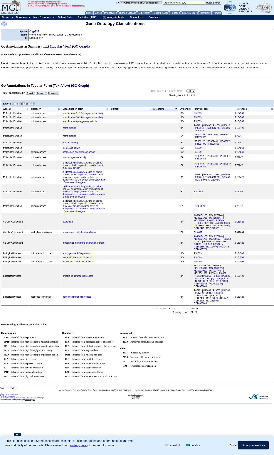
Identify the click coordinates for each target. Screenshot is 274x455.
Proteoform (158, 109)
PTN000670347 (201, 223)
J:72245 (239, 191)
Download (21, 17)
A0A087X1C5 (200, 215)
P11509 (216, 125)
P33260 (207, 276)
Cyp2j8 (34, 31)
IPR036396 (200, 137)
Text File (17, 104)
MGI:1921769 (200, 218)
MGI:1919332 (200, 270)
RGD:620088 (200, 283)
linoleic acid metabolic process (78, 261)
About (4, 12)
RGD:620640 (213, 179)
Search (6, 17)
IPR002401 (212, 134)
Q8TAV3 (215, 223)
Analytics (193, 445)
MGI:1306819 (216, 268)
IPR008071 (225, 134)
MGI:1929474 (216, 218)
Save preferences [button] (253, 445)
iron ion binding (70, 142)
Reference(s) (241, 109)
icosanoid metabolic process (77, 257)
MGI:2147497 (216, 270)
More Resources (42, 17)
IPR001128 (199, 134)
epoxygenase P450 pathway (77, 253)
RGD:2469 (200, 179)
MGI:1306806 (214, 265)
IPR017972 (200, 144)
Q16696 (226, 128)
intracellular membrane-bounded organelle (83, 243)
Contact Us (136, 17)
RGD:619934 (212, 300)
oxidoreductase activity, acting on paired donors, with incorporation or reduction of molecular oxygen (83, 165)
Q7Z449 (226, 177)
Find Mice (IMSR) (87, 17)
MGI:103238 (200, 265)
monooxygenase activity (74, 157)
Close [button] (232, 445)
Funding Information (7, 396)
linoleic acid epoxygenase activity (79, 152)
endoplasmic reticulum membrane (79, 232)
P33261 (199, 128)
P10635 (207, 125)
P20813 (226, 125)
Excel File (29, 104)
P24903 (226, 174)
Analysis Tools (113, 17)
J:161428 (239, 128)
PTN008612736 (212, 128)
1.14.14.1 (198, 191)
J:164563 (239, 113)
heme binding (69, 128)
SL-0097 (198, 232)
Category (42, 93)
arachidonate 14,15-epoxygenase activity (83, 117)
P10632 (207, 174)
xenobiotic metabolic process (77, 297)
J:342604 (239, 232)
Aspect (31, 93)
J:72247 (239, 136)
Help (10, 12)
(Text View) (61, 85)
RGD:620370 (212, 228)
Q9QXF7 (199, 225)
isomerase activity (71, 148)
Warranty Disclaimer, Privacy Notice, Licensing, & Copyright (22, 398)
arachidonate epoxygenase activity (80, 121)
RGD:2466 (211, 225)
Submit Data (65, 17)
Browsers (154, 17)
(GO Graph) (81, 46)
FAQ (16, 12)
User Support (30, 400)
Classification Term (73, 109)
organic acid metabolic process (78, 276)
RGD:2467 (211, 298)
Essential (172, 445)
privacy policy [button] (79, 445)
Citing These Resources (9, 394)
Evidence (53, 93)
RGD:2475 (199, 228)
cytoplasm (68, 221)
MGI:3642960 (200, 273)
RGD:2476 (199, 300)
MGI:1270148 (216, 215)
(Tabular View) (60, 46)
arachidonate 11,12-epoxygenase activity (83, 113)
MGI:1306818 (200, 268)
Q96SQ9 (225, 223)
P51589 (197, 113)
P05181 (197, 125)
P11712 (197, 241)
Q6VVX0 (199, 130)
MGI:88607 (199, 220)
